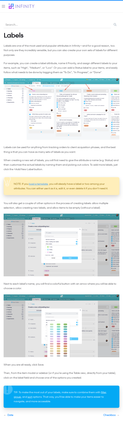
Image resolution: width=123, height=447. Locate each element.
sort (30, 396)
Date (8, 415)
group (17, 396)
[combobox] (57, 24)
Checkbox (111, 415)
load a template (38, 183)
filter (103, 392)
